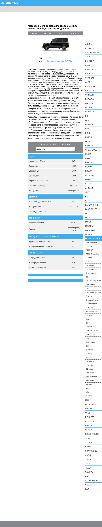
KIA (86, 196)
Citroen (89, 95)
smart (88, 447)
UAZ (87, 476)
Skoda (88, 442)
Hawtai (88, 163)
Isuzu (88, 184)
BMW (87, 65)
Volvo (88, 485)
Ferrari (89, 124)
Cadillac (89, 74)
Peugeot (89, 417)
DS (86, 116)
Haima (88, 154)
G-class (89, 315)
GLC (88, 323)
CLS (87, 288)
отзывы (48, 34)
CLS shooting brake (93, 292)
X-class (89, 396)
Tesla (88, 468)
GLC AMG (90, 327)
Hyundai (89, 175)
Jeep (87, 192)
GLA (88, 319)
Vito (87, 392)
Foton (88, 137)
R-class (89, 354)
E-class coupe (91, 308)
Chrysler (90, 91)
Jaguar (89, 188)
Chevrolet (91, 86)
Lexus (88, 213)
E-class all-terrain (92, 300)
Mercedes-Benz (93, 239)
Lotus (88, 222)
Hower (88, 171)
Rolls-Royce (92, 434)
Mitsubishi (90, 404)
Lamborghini (91, 205)
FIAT (87, 129)
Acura (88, 44)
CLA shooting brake (93, 281)
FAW (87, 120)
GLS (88, 346)
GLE (88, 338)
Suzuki (88, 459)
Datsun (89, 103)
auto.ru (10, 2)
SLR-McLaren (91, 377)
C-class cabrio (91, 265)
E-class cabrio (91, 304)
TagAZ (88, 464)
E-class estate (91, 311)
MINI (87, 400)
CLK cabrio (90, 285)
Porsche (89, 421)
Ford (88, 133)
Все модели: (91, 243)
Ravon (88, 425)
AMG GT (89, 250)
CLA (87, 277)
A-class (89, 246)
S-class (89, 357)
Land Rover (91, 209)
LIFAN (87, 218)
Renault (89, 430)
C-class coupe (91, 269)
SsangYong (91, 451)
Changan (90, 78)
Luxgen (89, 226)
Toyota (89, 472)
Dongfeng (90, 112)
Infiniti (88, 179)
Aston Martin (92, 52)
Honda (88, 167)
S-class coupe (91, 365)
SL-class (89, 369)
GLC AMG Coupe (92, 331)
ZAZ (87, 489)
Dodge (88, 107)
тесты (34, 34)
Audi (87, 57)
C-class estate (91, 273)
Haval (88, 158)
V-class (89, 384)
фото (61, 34)
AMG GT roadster (93, 254)
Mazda (88, 234)
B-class (89, 258)
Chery (88, 82)
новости (75, 34)
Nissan (88, 409)
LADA (87, 201)
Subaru (89, 455)
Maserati (90, 230)
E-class (89, 296)
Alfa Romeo (91, 48)
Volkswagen (91, 481)
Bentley (89, 61)
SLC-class (90, 373)
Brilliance (90, 69)
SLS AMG (90, 380)
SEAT (87, 438)
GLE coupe (90, 342)
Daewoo (89, 99)
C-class (89, 262)
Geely (88, 141)
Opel (87, 413)
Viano (88, 388)
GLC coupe (90, 334)
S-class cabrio (91, 361)
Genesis (89, 146)
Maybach (89, 350)
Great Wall (91, 150)
